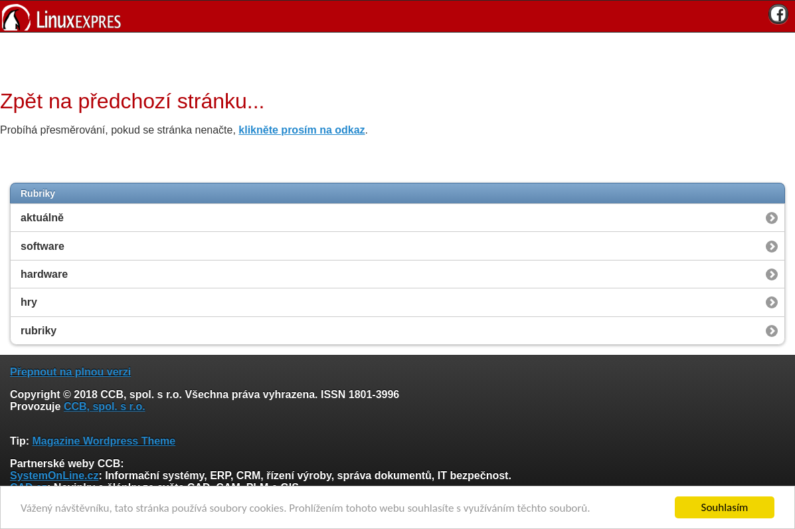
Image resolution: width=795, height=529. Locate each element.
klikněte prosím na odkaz (301, 130)
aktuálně (42, 217)
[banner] (397, 16)
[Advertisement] (392, 59)
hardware (44, 274)
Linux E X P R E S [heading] (397, 16)
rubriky (38, 330)
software (42, 246)
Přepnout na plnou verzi (70, 371)
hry (29, 302)
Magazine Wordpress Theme (103, 441)
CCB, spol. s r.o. (104, 406)
